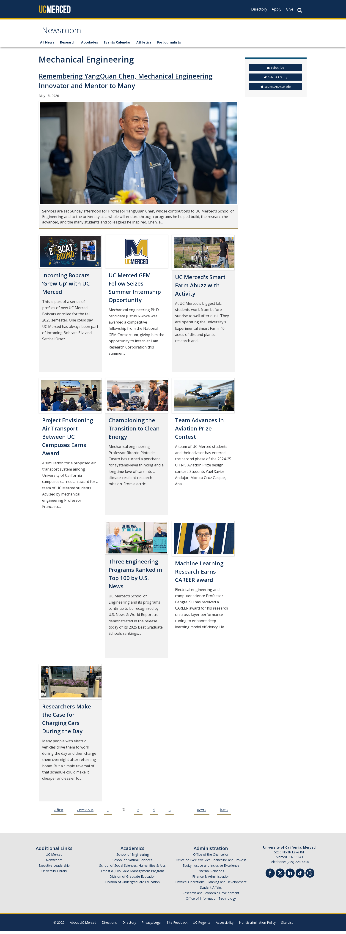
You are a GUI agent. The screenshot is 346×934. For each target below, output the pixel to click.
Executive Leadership (54, 868)
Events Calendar (117, 45)
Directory (259, 9)
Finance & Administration (211, 879)
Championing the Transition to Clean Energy (134, 431)
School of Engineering (132, 857)
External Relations (211, 873)
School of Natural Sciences (132, 862)
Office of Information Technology (211, 901)
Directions (109, 925)
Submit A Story (275, 80)
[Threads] (310, 875)
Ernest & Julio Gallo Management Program (132, 873)
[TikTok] (300, 875)
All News (47, 45)
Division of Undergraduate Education (132, 884)
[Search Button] (300, 10)
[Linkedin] (290, 876)
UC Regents (201, 925)
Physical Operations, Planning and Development (211, 884)
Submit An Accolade (275, 89)
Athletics (143, 45)
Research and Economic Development (210, 895)
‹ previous (85, 813)
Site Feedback (177, 925)
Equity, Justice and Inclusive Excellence (211, 868)
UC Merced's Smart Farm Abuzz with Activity (200, 288)
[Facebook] (270, 876)
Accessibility (224, 925)
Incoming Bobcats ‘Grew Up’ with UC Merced (66, 286)
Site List (287, 925)
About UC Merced (83, 925)
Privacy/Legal (151, 925)
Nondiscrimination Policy (257, 925)
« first (58, 813)
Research (67, 45)
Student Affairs (211, 890)
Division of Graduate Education (133, 879)
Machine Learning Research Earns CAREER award (199, 574)
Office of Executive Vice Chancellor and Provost (211, 862)
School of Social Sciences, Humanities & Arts (132, 868)
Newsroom (64, 33)
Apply (276, 9)
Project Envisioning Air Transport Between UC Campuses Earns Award (67, 439)
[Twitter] (280, 875)
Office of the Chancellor (210, 857)
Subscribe (275, 71)
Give (289, 9)
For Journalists (169, 45)
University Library (54, 873)
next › (201, 813)
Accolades (89, 45)
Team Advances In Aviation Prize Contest (199, 431)
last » (224, 813)
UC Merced (54, 857)
